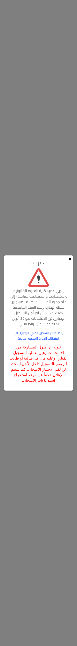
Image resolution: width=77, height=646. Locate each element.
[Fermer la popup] (70, 259)
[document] (38, 323)
